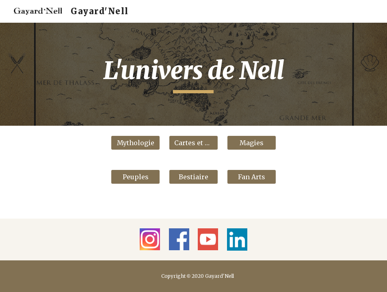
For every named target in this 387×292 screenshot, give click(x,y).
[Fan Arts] (251, 177)
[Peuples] (135, 177)
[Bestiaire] (193, 177)
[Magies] (251, 143)
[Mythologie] (135, 143)
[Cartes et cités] (193, 143)
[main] (193, 74)
